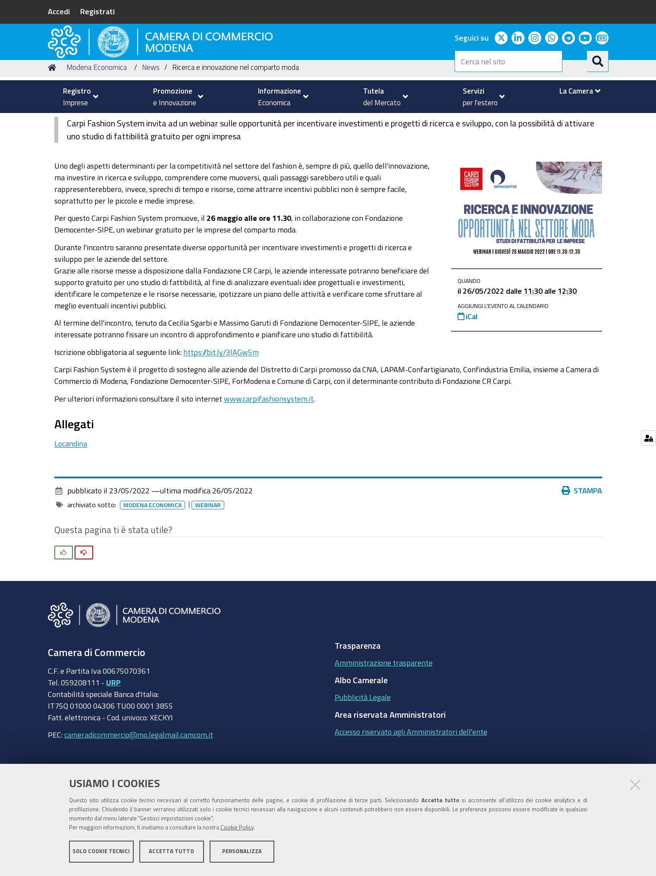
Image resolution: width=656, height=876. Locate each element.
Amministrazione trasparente (384, 718)
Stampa (582, 545)
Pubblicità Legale (363, 752)
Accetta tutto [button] (171, 853)
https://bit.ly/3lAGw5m (221, 407)
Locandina (70, 498)
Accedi (59, 11)
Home (53, 122)
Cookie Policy (237, 829)
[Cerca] (598, 61)
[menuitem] (77, 96)
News (151, 122)
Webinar (208, 560)
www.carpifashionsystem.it (269, 453)
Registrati (97, 11)
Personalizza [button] (242, 853)
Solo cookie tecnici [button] (101, 853)
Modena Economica (96, 122)
